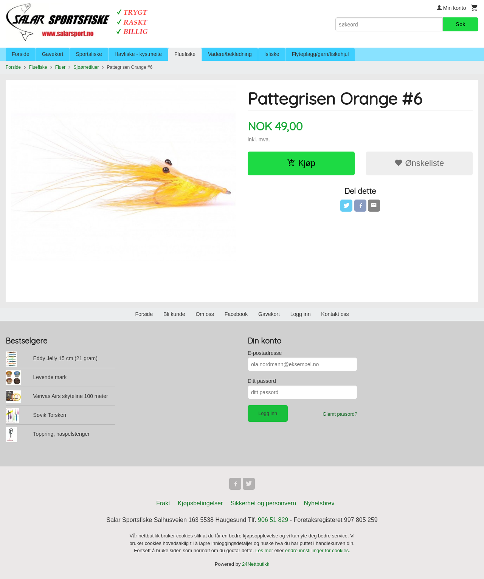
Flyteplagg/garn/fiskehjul (320, 54)
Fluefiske (184, 54)
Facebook (236, 314)
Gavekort (53, 54)
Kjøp (301, 163)
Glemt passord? (340, 414)
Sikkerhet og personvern (263, 503)
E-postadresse (265, 353)
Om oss (205, 314)
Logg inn (300, 314)
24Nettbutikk (255, 564)
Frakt (163, 503)
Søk (460, 24)
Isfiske (271, 54)
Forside (20, 54)
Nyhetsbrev (319, 503)
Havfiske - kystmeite (138, 54)
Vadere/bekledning (230, 54)
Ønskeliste (419, 163)
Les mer (265, 550)
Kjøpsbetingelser (200, 503)
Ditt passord (262, 381)
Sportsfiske (89, 54)
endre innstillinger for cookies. (317, 550)
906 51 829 (273, 520)
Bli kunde (174, 314)
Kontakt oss (335, 314)
